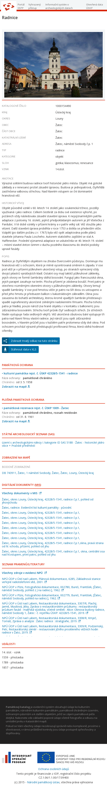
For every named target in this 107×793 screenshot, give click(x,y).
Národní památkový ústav (43, 782)
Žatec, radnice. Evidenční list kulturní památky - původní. (37, 507)
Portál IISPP (21, 6)
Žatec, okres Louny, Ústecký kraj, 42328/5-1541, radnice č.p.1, (41, 512)
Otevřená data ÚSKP (94, 6)
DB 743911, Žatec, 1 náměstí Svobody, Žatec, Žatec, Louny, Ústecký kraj (48, 473)
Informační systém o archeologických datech (59, 6)
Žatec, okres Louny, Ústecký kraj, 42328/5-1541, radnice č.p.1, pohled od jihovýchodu (47, 500)
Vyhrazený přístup (34, 6)
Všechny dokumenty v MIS (21, 493)
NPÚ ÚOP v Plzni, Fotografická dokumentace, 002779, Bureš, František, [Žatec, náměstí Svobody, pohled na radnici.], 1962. (52, 596)
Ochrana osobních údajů (53, 769)
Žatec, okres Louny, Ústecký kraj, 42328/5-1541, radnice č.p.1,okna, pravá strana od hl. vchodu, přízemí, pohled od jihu (52, 544)
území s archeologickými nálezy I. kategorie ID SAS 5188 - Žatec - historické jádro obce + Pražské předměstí (53, 444)
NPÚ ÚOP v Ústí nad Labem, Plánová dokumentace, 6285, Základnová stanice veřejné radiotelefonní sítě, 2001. (51, 580)
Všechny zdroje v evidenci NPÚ (24, 573)
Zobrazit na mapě (16, 386)
